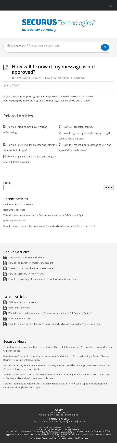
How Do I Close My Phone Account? (26, 273)
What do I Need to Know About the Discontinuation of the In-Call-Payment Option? (44, 215)
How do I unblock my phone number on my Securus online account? (42, 279)
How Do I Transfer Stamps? (78, 126)
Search (7, 182)
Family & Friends (39, 421)
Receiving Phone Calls (14, 220)
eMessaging (23, 77)
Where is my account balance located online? (31, 268)
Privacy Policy (42, 427)
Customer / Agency (58, 421)
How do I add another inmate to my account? (31, 262)
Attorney (73, 421)
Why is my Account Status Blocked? (26, 257)
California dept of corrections (18, 204)
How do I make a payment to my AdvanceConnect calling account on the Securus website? (49, 226)
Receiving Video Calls (14, 209)
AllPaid (42, 414)
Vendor (82, 421)
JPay (50, 414)
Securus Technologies (66, 414)
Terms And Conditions (57, 427)
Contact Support (73, 427)
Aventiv (59, 409)
